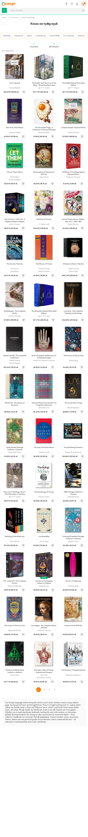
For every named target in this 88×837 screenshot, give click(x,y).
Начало (4, 17)
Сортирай (34, 45)
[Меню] (4, 10)
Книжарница (14, 17)
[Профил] (77, 4)
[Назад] (3, 24)
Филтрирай (54, 45)
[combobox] (44, 10)
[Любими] (72, 4)
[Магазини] (66, 4)
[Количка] (83, 3)
